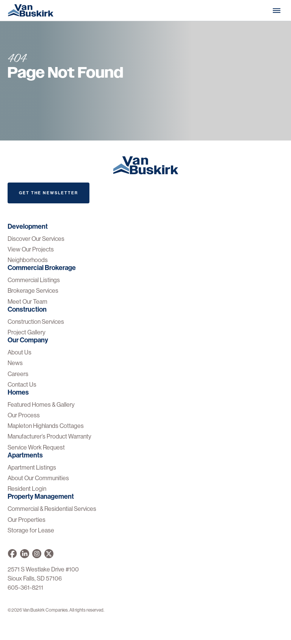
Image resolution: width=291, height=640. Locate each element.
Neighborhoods (28, 260)
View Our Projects (31, 249)
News (15, 363)
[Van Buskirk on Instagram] (36, 553)
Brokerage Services (33, 290)
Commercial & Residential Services (52, 508)
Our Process (24, 415)
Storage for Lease (31, 530)
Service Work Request (36, 447)
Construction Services (36, 321)
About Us (19, 352)
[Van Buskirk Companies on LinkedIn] (24, 553)
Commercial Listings (34, 280)
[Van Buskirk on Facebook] (12, 553)
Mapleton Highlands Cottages (46, 425)
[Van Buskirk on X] (48, 553)
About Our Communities (38, 478)
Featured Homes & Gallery (41, 404)
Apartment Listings (32, 467)
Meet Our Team (27, 301)
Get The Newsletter (48, 192)
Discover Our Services (36, 238)
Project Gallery (26, 332)
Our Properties (26, 519)
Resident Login (27, 488)
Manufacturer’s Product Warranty (49, 436)
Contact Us (22, 384)
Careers (18, 374)
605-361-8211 (25, 587)
